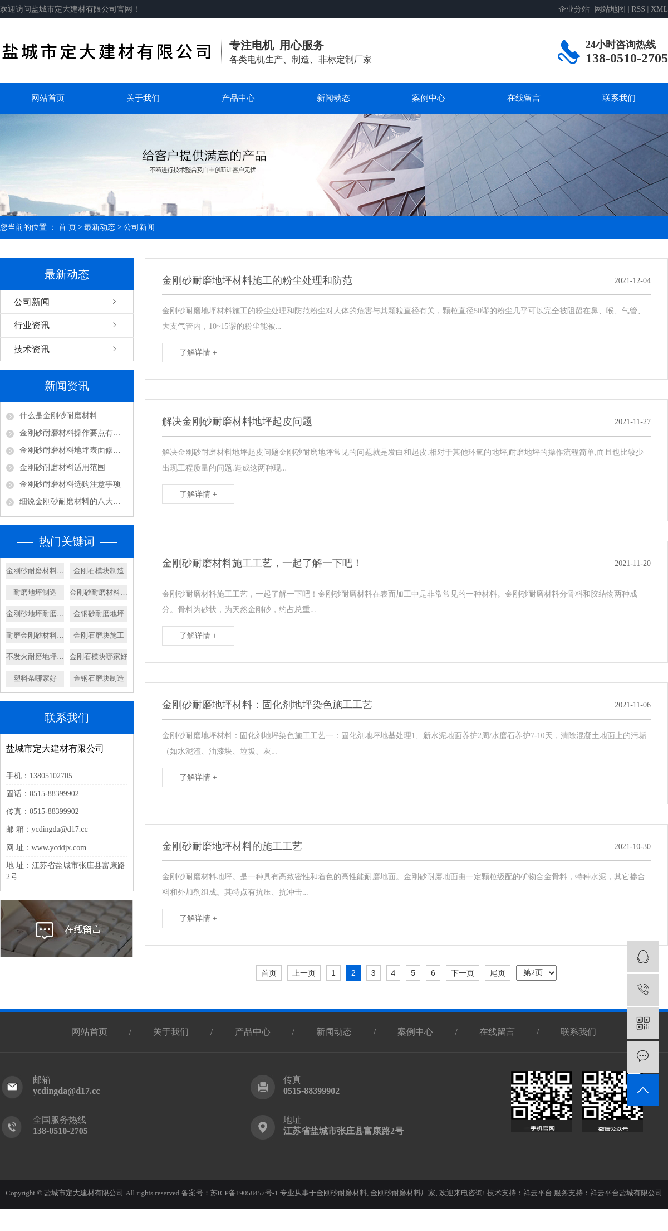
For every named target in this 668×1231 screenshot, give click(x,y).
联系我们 (619, 98)
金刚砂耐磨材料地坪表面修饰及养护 (73, 450)
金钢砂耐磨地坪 (98, 613)
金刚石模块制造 (98, 570)
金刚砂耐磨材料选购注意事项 (70, 484)
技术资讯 (32, 349)
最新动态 (99, 227)
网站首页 (48, 98)
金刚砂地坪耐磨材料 (35, 613)
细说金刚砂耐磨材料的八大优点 (73, 501)
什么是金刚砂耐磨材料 (58, 415)
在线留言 (524, 98)
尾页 (497, 972)
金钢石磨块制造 (98, 678)
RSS (638, 9)
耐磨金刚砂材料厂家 (35, 635)
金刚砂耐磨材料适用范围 (62, 467)
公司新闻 (139, 227)
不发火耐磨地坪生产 (35, 656)
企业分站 (574, 9)
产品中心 (238, 98)
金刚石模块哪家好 (98, 656)
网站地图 (610, 9)
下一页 (462, 972)
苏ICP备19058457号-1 (244, 1193)
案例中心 (428, 98)
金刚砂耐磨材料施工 (98, 592)
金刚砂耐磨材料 (341, 1193)
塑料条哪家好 (35, 678)
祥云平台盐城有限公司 (626, 1193)
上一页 (304, 972)
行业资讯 (32, 325)
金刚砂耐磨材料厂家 (402, 1193)
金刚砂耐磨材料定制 (35, 570)
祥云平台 (537, 1193)
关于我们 (143, 98)
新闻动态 (333, 98)
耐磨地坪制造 (35, 592)
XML (659, 9)
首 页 (67, 227)
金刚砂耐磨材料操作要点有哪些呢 (73, 433)
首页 (269, 972)
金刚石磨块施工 (98, 635)
